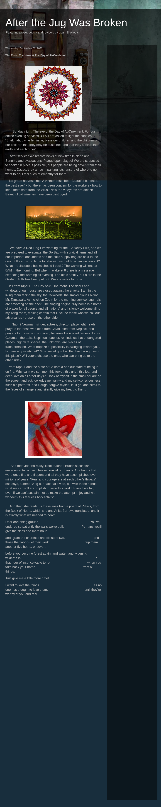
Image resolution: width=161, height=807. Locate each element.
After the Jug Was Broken (66, 23)
